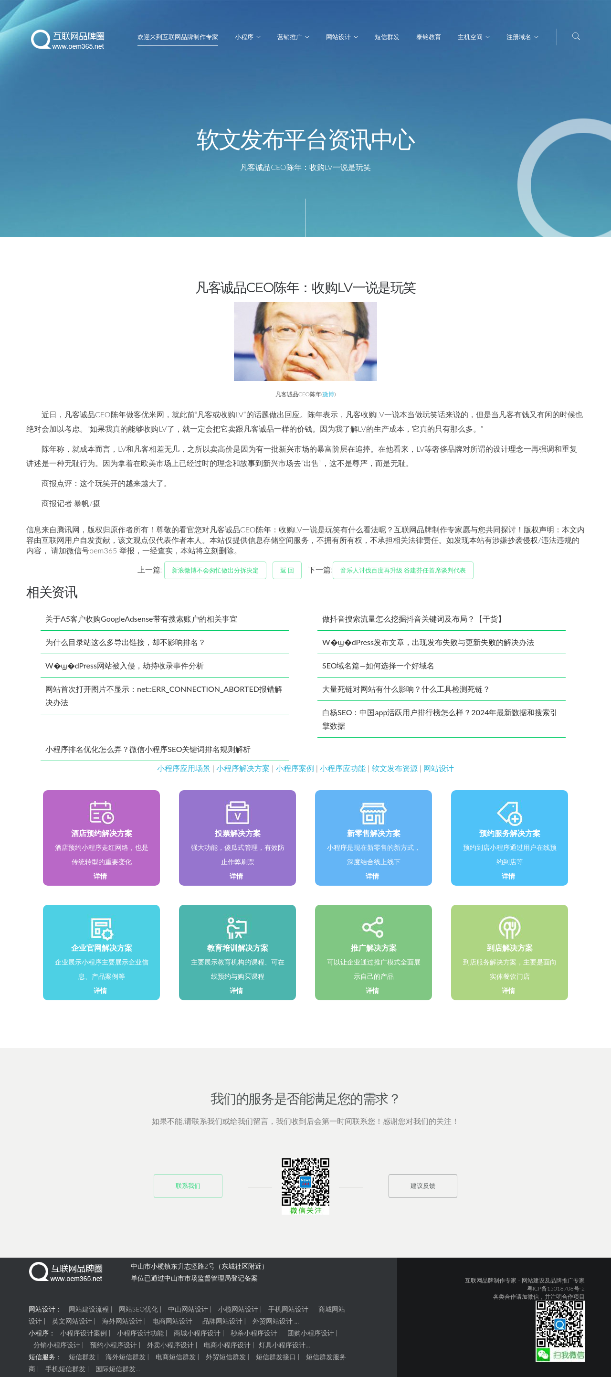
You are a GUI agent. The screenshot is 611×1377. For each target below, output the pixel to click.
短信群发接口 (276, 1360)
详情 (100, 880)
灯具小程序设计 (282, 1349)
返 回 (287, 574)
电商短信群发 (176, 1360)
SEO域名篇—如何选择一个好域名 (378, 669)
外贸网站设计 (273, 1325)
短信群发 (387, 37)
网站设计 (338, 37)
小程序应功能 (343, 771)
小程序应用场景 (184, 771)
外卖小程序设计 (170, 1349)
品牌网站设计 (222, 1325)
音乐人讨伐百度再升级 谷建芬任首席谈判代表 (403, 574)
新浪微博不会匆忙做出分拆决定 (215, 574)
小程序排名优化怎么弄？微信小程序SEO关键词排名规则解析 (148, 752)
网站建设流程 (89, 1313)
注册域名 (518, 37)
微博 (328, 398)
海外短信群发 (125, 1360)
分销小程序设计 (56, 1349)
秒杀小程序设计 (254, 1337)
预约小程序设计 (113, 1349)
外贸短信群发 (226, 1360)
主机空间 (470, 37)
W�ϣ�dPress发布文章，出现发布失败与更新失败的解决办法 (428, 645)
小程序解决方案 (243, 771)
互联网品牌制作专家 (490, 1284)
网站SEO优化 (138, 1313)
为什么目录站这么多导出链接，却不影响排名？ (125, 645)
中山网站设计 (188, 1313)
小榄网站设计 (238, 1313)
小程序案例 (295, 771)
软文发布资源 (395, 771)
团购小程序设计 (310, 1337)
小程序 (244, 37)
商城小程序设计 (197, 1337)
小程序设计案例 (83, 1337)
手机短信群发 (65, 1372)
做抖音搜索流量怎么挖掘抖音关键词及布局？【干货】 (414, 622)
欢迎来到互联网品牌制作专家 (177, 37)
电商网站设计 (172, 1325)
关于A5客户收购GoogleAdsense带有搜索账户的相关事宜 (141, 622)
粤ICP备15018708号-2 (556, 1292)
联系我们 (188, 1189)
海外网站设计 (122, 1325)
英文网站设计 (72, 1325)
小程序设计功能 (140, 1337)
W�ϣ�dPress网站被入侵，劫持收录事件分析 (124, 669)
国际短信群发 (115, 1372)
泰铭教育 (428, 37)
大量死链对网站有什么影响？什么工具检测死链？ (406, 692)
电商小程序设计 (227, 1349)
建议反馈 (423, 1189)
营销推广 (289, 37)
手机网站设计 (288, 1313)
